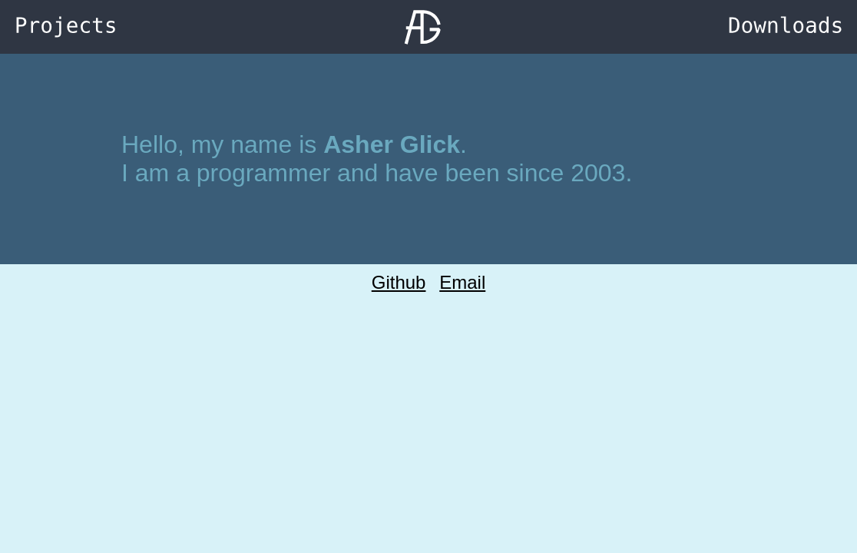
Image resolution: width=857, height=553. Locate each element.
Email (462, 282)
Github (399, 282)
